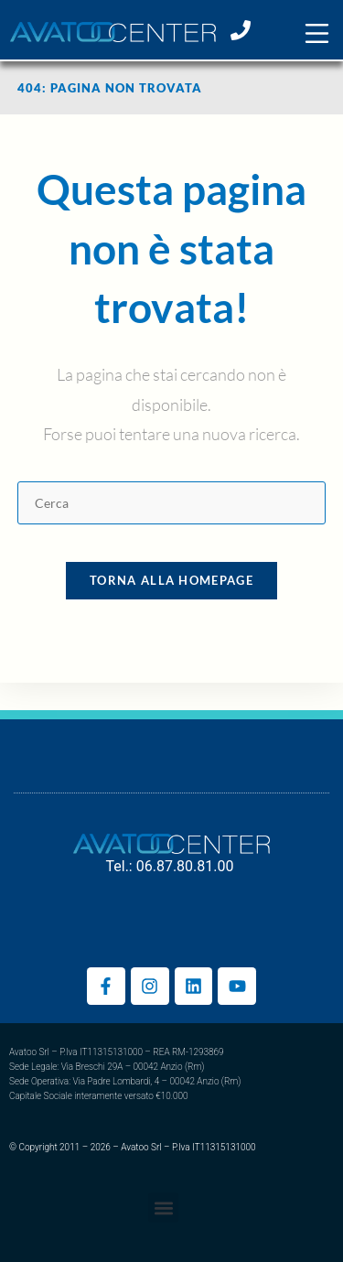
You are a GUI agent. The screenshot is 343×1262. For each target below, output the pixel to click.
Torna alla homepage (171, 580)
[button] (317, 33)
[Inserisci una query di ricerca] (172, 502)
